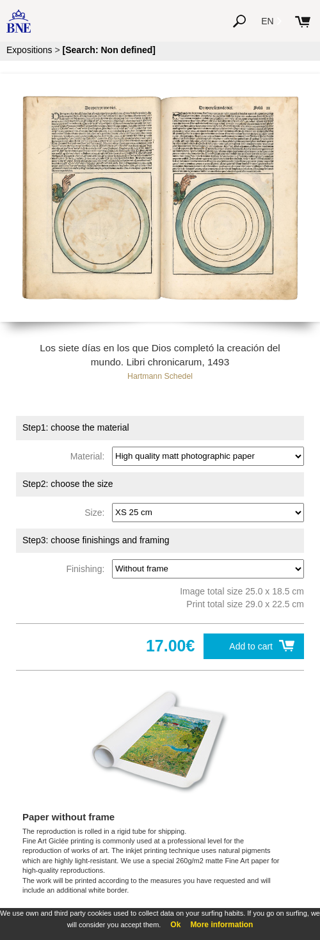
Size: (96, 512)
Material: (89, 455)
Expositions (29, 50)
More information (221, 924)
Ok (175, 924)
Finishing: (87, 568)
